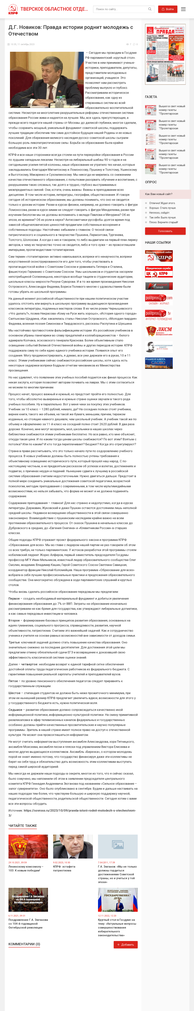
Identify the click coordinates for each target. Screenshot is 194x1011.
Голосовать (165, 231)
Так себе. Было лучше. (162, 217)
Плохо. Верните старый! (163, 222)
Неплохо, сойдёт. (159, 212)
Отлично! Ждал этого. (162, 203)
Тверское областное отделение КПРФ (54, 9)
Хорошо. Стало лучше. (162, 207)
